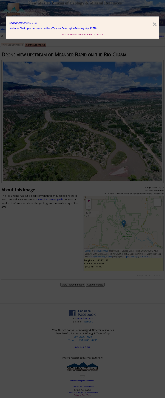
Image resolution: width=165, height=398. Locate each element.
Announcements (23, 23)
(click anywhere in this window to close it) (82, 34)
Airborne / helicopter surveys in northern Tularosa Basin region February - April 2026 (53, 28)
